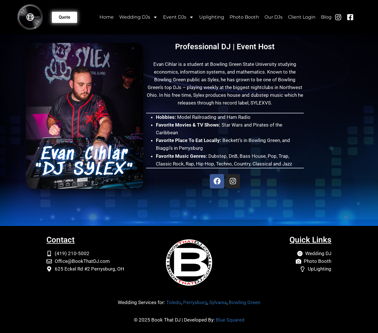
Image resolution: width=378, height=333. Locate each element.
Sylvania (218, 302)
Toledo (173, 302)
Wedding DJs (138, 17)
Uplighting (211, 17)
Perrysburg (195, 302)
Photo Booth (244, 17)
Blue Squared (230, 320)
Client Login (302, 17)
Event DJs (178, 17)
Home (106, 17)
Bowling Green (244, 302)
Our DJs (274, 17)
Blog (326, 17)
